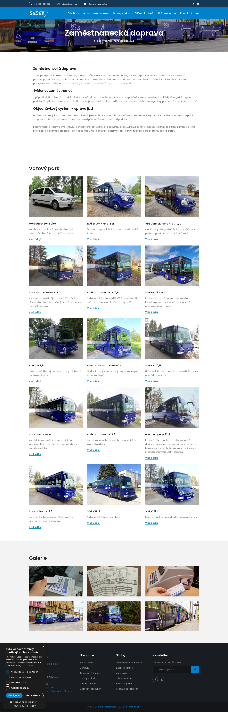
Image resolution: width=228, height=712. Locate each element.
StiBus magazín (166, 13)
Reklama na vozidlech (127, 688)
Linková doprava (124, 667)
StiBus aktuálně (144, 13)
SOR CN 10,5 (153, 365)
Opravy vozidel (121, 13)
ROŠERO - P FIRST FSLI (101, 223)
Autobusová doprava (96, 13)
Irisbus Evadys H (40, 434)
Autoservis (121, 673)
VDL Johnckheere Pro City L (163, 223)
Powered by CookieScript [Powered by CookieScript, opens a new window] (25, 706)
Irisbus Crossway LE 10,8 (103, 292)
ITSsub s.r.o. (55, 691)
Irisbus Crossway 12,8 (101, 434)
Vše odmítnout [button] (34, 695)
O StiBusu (73, 13)
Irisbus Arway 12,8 (40, 511)
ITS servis (67, 691)
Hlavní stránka (87, 662)
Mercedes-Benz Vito (42, 223)
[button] (25, 702)
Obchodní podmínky (90, 688)
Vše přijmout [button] (14, 695)
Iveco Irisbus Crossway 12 (104, 365)
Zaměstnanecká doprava (129, 662)
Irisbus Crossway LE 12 (43, 292)
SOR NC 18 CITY (155, 292)
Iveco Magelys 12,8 (157, 434)
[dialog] (25, 676)
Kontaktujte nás (189, 13)
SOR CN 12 (93, 511)
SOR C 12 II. (152, 511)
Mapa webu (135, 706)
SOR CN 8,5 (36, 365)
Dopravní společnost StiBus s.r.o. (111, 706)
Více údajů (35, 239)
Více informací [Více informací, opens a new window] (28, 665)
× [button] (43, 647)
